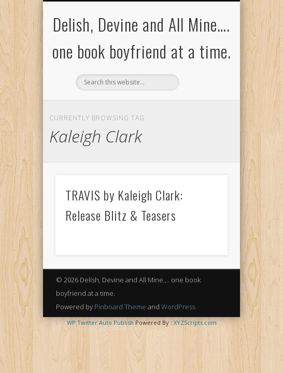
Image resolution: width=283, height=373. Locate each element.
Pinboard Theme (120, 306)
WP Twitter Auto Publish (100, 322)
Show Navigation (202, 92)
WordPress (178, 306)
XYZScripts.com (195, 322)
